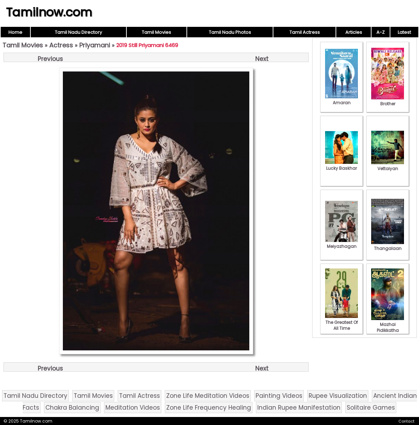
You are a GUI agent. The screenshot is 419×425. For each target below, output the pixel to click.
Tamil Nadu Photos (230, 32)
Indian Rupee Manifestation (298, 407)
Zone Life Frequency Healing (208, 407)
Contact (406, 421)
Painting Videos (279, 396)
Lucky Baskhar (341, 165)
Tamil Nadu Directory (78, 32)
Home (15, 32)
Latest (404, 32)
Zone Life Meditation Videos (207, 396)
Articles (353, 32)
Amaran (341, 100)
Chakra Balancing (72, 407)
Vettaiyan (387, 166)
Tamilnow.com (49, 12)
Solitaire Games (371, 407)
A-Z (380, 32)
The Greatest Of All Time (341, 322)
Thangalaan (387, 245)
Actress (61, 45)
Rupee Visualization (338, 396)
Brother (387, 101)
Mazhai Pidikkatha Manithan (387, 327)
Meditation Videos (132, 407)
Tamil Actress (304, 32)
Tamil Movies (156, 32)
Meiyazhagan (341, 243)
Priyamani (94, 45)
